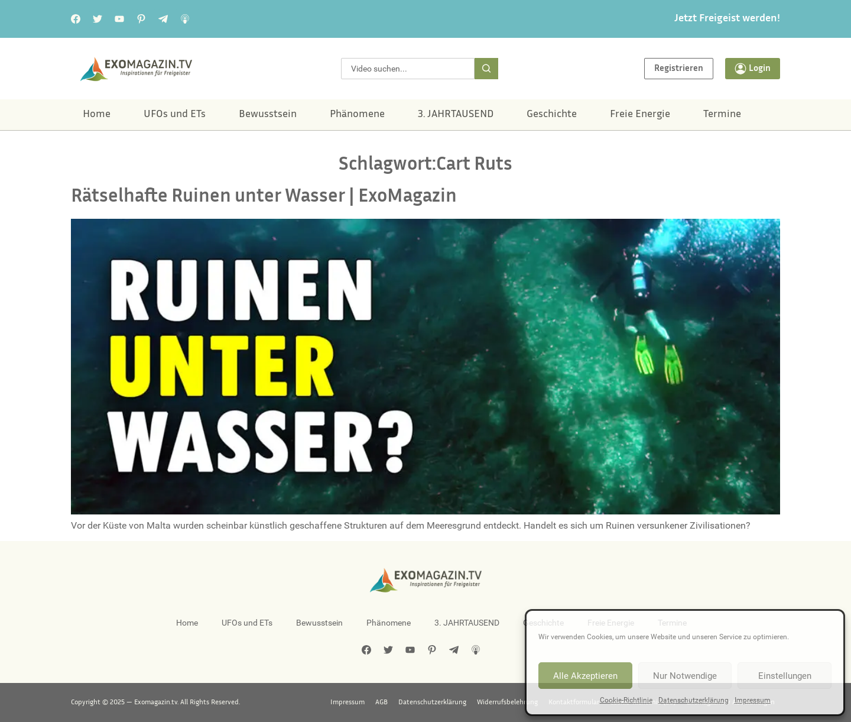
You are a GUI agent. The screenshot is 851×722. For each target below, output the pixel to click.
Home (97, 114)
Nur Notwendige (685, 676)
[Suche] (486, 68)
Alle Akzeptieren (585, 676)
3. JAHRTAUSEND (455, 114)
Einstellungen (784, 676)
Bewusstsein (268, 114)
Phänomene (357, 114)
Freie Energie (640, 114)
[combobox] (408, 68)
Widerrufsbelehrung (507, 702)
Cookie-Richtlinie (626, 700)
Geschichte (552, 114)
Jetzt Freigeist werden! (727, 19)
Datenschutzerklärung (693, 700)
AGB (381, 702)
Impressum (753, 700)
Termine (722, 114)
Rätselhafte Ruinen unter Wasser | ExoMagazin (264, 197)
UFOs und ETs (175, 114)
